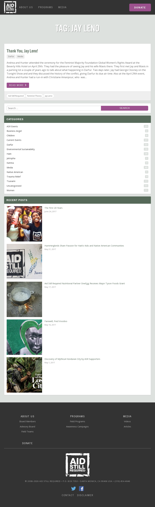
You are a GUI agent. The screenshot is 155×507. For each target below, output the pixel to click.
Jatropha (77, 158)
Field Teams (27, 431)
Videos (127, 421)
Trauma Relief (77, 176)
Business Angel (77, 130)
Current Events (77, 140)
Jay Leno (48, 95)
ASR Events (77, 126)
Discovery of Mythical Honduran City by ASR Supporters (72, 359)
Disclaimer (85, 495)
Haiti (77, 153)
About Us (26, 7)
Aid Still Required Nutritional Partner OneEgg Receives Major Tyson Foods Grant (85, 283)
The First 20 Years (54, 207)
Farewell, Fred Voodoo (56, 321)
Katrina (77, 162)
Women (77, 190)
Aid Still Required (16, 95)
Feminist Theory (34, 95)
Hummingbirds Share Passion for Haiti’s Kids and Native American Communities (84, 245)
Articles (127, 426)
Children (77, 135)
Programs (45, 7)
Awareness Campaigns (77, 426)
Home (10, 7)
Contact (68, 495)
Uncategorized (77, 185)
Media (62, 7)
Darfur (11, 56)
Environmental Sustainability (77, 149)
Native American (77, 171)
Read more (17, 85)
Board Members (27, 421)
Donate (27, 443)
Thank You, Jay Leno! (22, 51)
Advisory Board (27, 426)
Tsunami (77, 181)
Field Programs (77, 421)
